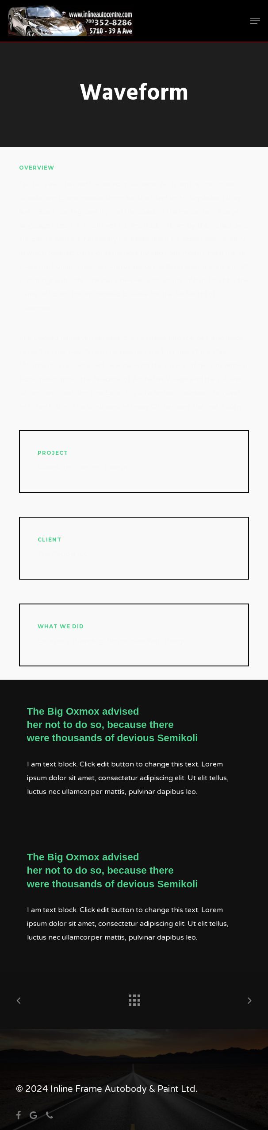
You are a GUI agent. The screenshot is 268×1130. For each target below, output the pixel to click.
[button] (255, 20)
